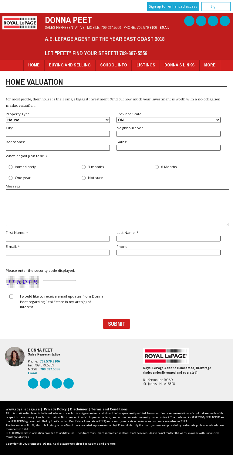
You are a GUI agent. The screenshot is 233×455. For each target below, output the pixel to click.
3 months (92, 167)
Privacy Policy (55, 409)
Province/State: (168, 117)
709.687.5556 (111, 27)
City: (58, 131)
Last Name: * (168, 235)
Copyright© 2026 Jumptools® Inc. (29, 444)
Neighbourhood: (168, 131)
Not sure (91, 178)
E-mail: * (58, 249)
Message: (116, 205)
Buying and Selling (70, 65)
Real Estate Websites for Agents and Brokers (84, 444)
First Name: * (58, 235)
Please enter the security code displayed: (41, 278)
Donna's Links (179, 65)
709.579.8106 (147, 27)
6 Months (165, 167)
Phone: (168, 249)
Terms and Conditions (109, 409)
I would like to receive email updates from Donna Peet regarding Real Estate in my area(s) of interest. (61, 301)
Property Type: (58, 117)
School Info (113, 65)
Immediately (21, 167)
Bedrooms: (58, 145)
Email (165, 27)
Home (33, 65)
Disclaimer (79, 409)
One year (19, 178)
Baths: (168, 145)
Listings (146, 65)
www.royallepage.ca (23, 409)
